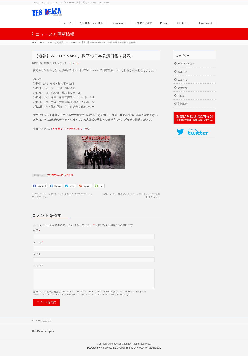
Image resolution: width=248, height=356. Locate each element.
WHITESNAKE (55, 175)
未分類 (181, 95)
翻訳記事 (182, 103)
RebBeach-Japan (119, 344)
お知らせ (182, 71)
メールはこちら (43, 321)
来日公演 (68, 175)
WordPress (106, 348)
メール (38, 242)
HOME (38, 42)
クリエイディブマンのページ (69, 128)
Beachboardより (186, 63)
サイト (37, 253)
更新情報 (182, 87)
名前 (36, 230)
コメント (38, 265)
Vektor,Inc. (142, 348)
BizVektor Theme (124, 348)
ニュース (73, 42)
